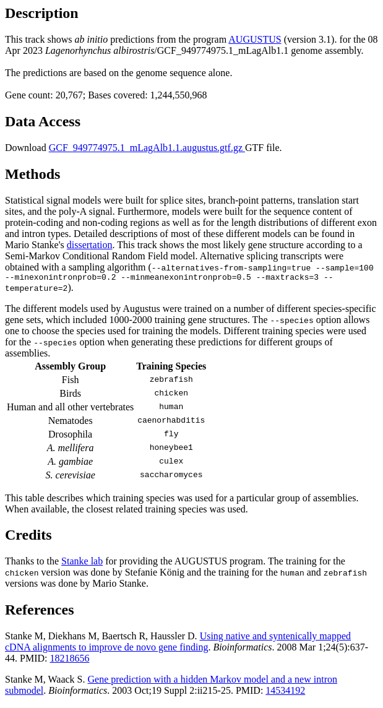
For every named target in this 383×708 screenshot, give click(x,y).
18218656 (69, 660)
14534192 (285, 692)
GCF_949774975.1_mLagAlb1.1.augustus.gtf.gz (147, 147)
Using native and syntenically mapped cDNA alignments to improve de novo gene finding (178, 643)
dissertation (90, 245)
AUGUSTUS (254, 39)
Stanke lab (82, 563)
